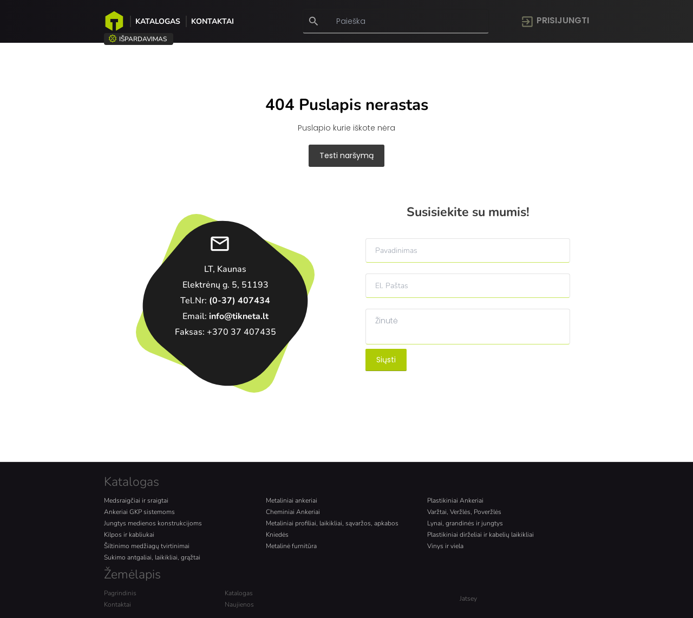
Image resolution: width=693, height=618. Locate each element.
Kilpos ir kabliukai (129, 534)
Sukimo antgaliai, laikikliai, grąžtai (152, 557)
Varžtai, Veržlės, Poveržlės (464, 512)
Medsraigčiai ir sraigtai (136, 500)
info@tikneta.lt (239, 316)
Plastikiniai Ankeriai (455, 500)
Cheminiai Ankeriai (293, 512)
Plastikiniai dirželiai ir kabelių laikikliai (480, 534)
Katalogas (157, 21)
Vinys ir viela (445, 546)
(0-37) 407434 (239, 301)
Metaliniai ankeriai (291, 500)
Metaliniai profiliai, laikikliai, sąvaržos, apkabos (332, 523)
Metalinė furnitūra (291, 546)
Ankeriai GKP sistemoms (139, 512)
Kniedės (277, 534)
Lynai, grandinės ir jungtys (465, 523)
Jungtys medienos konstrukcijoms (153, 523)
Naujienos (239, 604)
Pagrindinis (120, 593)
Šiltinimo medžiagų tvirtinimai (146, 546)
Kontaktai (212, 21)
